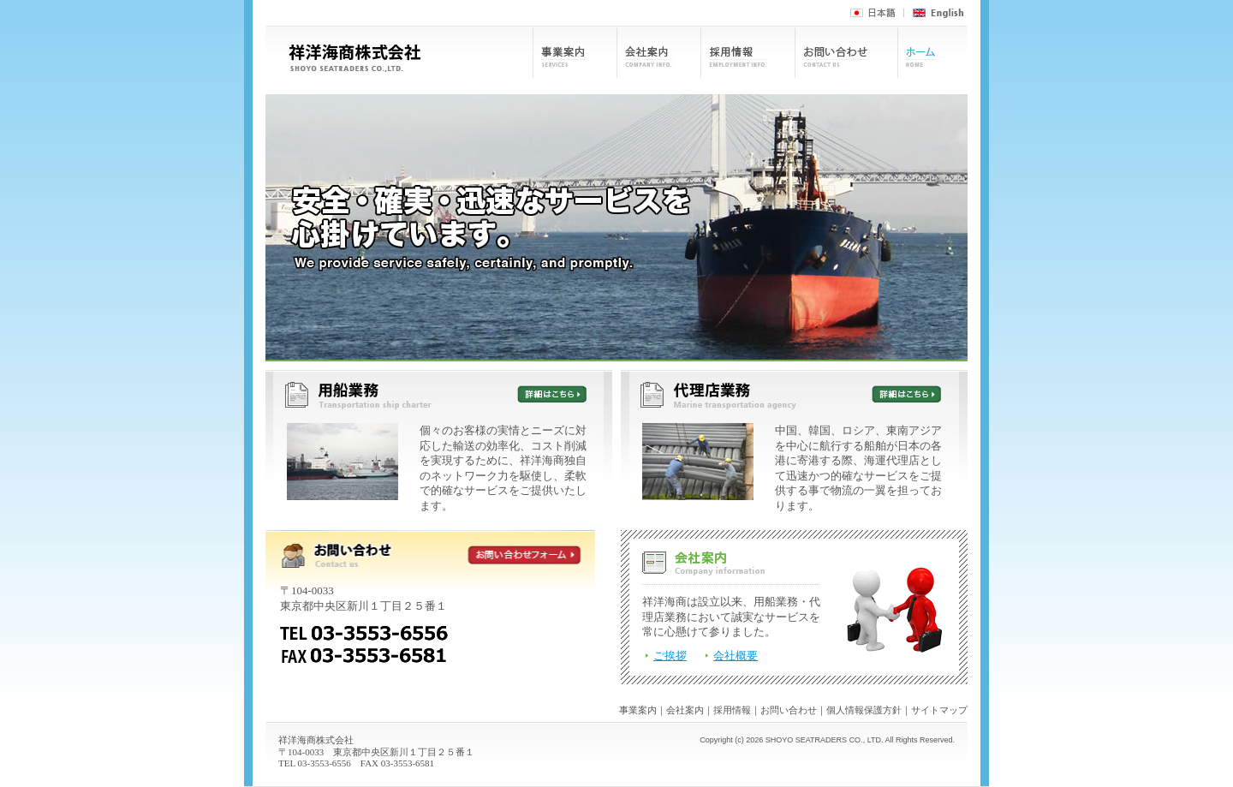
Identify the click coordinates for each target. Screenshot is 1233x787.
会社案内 (685, 710)
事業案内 (638, 710)
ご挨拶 (670, 655)
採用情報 (732, 710)
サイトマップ (939, 710)
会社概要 (735, 655)
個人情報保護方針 (864, 710)
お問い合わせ (788, 710)
